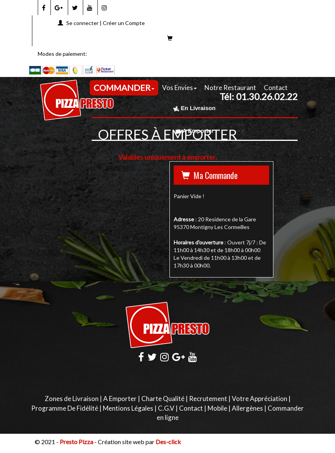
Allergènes (247, 408)
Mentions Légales (128, 408)
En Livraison (194, 108)
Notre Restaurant (230, 88)
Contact (276, 88)
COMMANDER (124, 87)
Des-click (168, 441)
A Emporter (194, 130)
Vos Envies (179, 88)
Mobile (217, 408)
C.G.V (166, 408)
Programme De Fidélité (64, 408)
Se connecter (82, 23)
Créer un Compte (124, 23)
